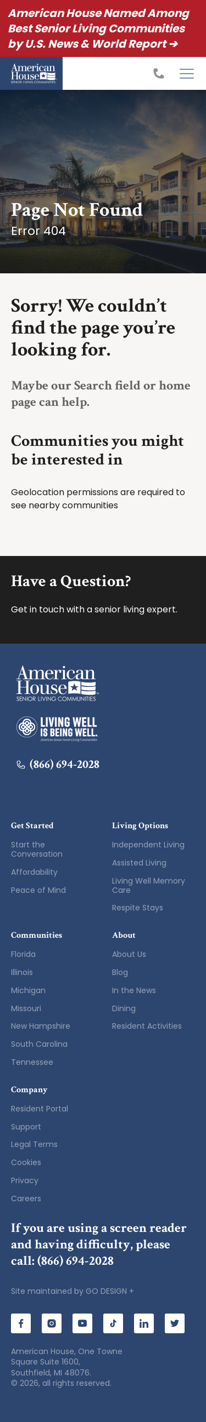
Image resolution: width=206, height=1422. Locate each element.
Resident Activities (147, 1025)
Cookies (26, 1162)
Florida (23, 954)
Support (26, 1126)
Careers (26, 1198)
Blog (120, 972)
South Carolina (39, 1044)
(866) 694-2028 (57, 764)
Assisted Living (139, 862)
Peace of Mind (38, 890)
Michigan (28, 990)
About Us (129, 954)
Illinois (22, 972)
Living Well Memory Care (148, 885)
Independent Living (148, 844)
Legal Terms (34, 1144)
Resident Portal (39, 1108)
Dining (124, 1008)
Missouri (26, 1008)
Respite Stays (137, 907)
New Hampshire (40, 1025)
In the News (134, 990)
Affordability (34, 872)
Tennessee (32, 1062)
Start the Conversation (37, 849)
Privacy (24, 1180)
